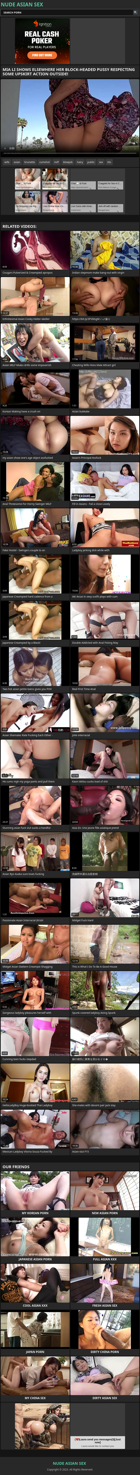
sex (101, 162)
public (91, 162)
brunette (29, 162)
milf (56, 162)
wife (6, 162)
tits (109, 162)
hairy (80, 162)
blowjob (68, 162)
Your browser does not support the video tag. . (70, 118)
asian (17, 162)
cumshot (44, 162)
